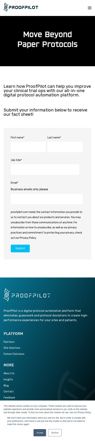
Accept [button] (40, 432)
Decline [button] (54, 432)
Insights (8, 379)
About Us (9, 373)
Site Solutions (12, 347)
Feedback (9, 397)
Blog (6, 385)
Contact (9, 391)
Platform (9, 342)
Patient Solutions (14, 354)
